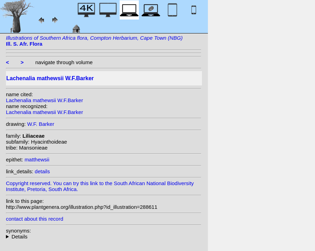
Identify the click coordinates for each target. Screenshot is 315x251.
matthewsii (36, 159)
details (42, 171)
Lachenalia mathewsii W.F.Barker (44, 100)
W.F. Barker (40, 124)
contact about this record (34, 219)
